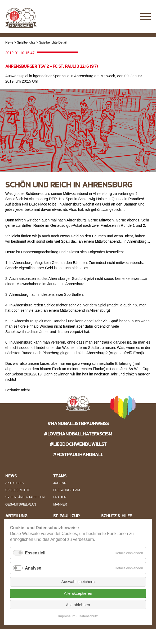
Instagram (109, 17)
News (9, 42)
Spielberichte (26, 42)
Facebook (120, 17)
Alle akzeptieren (78, 593)
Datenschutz (88, 616)
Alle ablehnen (78, 604)
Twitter (130, 17)
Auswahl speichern (78, 581)
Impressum (66, 616)
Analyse (33, 568)
